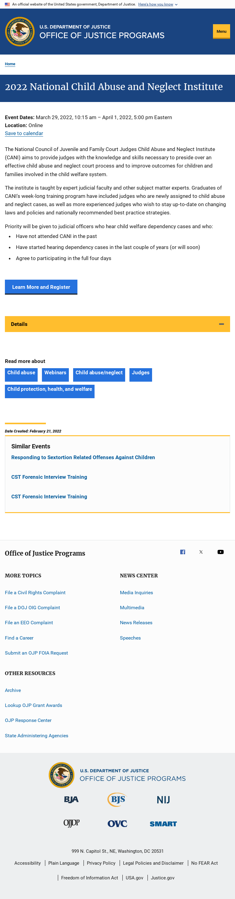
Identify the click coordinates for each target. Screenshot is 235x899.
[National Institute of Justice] (163, 804)
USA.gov (134, 878)
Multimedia (132, 607)
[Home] (102, 31)
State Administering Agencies (36, 735)
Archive (13, 690)
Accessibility (27, 863)
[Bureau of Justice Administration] (71, 804)
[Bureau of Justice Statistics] (117, 808)
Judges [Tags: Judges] (140, 372)
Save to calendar (24, 133)
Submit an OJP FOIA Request (36, 653)
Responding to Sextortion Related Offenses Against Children (83, 457)
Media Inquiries (136, 592)
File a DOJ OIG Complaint (32, 607)
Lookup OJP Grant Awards (33, 705)
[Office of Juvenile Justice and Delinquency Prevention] (72, 829)
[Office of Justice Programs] (20, 32)
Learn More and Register (41, 287)
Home (10, 64)
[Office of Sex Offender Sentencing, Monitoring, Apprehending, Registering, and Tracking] (163, 827)
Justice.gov (162, 878)
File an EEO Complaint (29, 622)
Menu (221, 31)
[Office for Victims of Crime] (117, 828)
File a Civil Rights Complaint (35, 592)
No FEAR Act (204, 863)
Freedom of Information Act (89, 878)
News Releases (136, 622)
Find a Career (19, 638)
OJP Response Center (28, 720)
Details (19, 324)
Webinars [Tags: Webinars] (55, 372)
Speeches (130, 638)
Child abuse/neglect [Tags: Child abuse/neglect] (99, 372)
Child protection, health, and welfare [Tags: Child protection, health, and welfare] (49, 389)
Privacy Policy (101, 863)
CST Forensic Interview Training (49, 477)
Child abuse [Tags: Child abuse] (21, 372)
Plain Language (63, 863)
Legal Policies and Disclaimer (153, 863)
